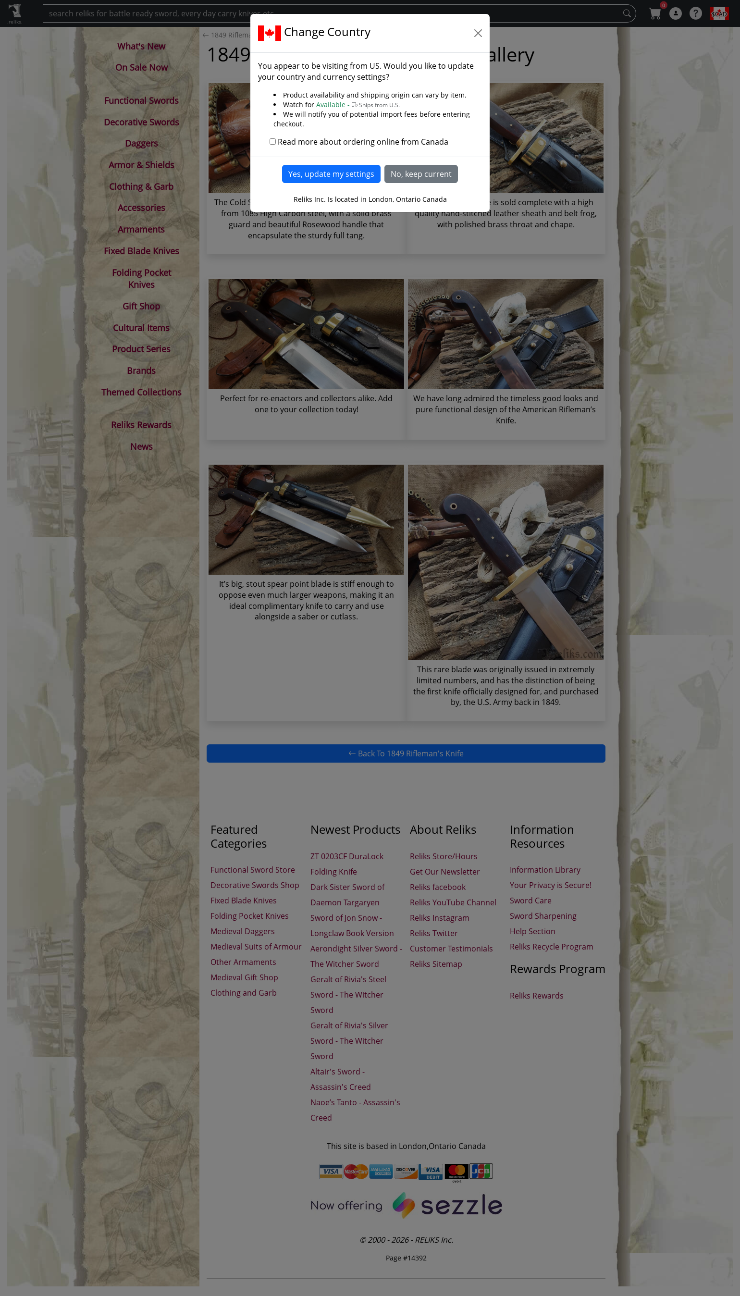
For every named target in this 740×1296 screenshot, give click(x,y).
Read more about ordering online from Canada (363, 141)
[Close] (478, 33)
